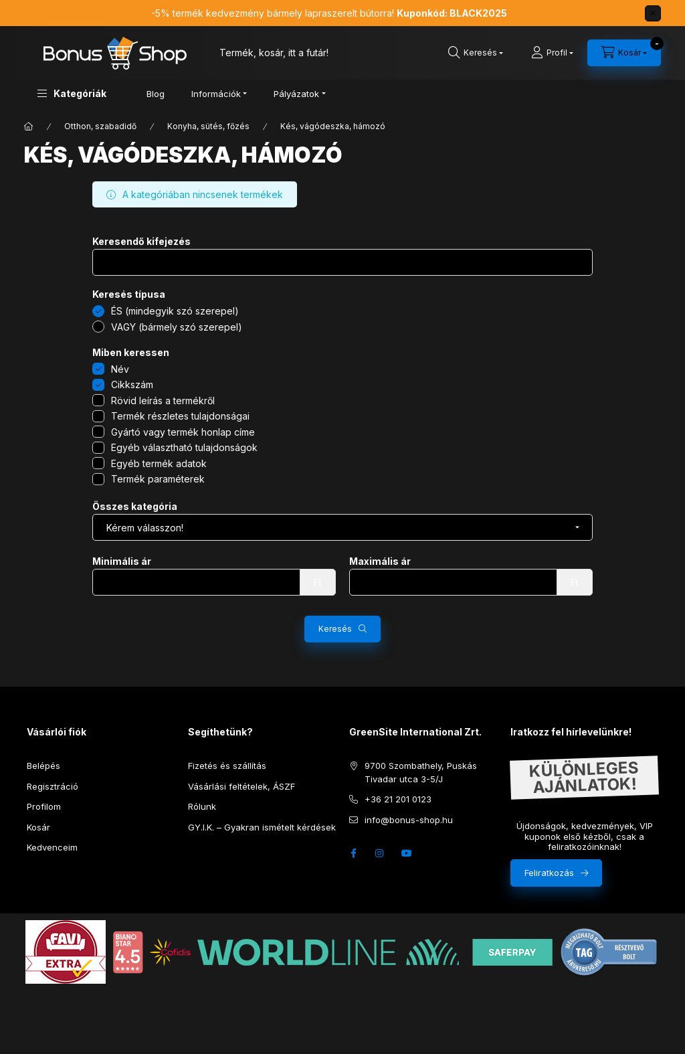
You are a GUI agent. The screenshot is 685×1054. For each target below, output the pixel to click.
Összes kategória (134, 506)
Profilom (44, 806)
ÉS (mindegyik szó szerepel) (175, 311)
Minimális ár (121, 561)
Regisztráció (52, 786)
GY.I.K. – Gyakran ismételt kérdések (262, 827)
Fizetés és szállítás (227, 765)
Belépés (43, 765)
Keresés (335, 629)
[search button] (475, 52)
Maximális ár (380, 561)
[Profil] (552, 52)
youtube (406, 853)
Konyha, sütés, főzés (208, 126)
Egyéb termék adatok (159, 463)
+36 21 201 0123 (398, 799)
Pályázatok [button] (296, 93)
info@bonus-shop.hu (409, 819)
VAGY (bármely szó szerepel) (176, 327)
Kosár (38, 827)
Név (120, 369)
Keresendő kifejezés (141, 241)
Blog (155, 93)
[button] (72, 93)
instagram (380, 853)
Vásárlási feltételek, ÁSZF (241, 786)
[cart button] (624, 52)
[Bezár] (653, 13)
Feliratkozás (549, 872)
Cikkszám (132, 384)
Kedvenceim (52, 847)
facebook (353, 853)
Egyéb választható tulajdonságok (184, 447)
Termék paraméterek (158, 479)
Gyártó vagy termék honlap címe (183, 432)
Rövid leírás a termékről (163, 400)
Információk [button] (216, 93)
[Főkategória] (28, 126)
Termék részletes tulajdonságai (180, 416)
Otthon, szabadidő (100, 126)
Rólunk (202, 806)
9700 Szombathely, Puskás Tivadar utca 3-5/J (421, 772)
